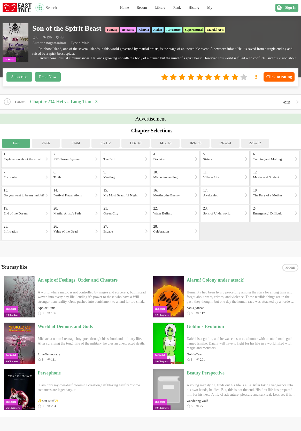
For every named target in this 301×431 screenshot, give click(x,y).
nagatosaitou (56, 43)
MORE (290, 267)
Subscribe (19, 77)
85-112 (106, 143)
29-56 (46, 143)
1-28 (16, 143)
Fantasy (112, 29)
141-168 (165, 143)
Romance (128, 29)
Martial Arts (215, 29)
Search (46, 7)
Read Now (48, 77)
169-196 (195, 143)
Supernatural (194, 29)
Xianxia (143, 29)
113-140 (136, 143)
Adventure (173, 29)
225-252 (255, 143)
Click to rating (279, 77)
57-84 (76, 143)
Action (157, 29)
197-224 (225, 143)
